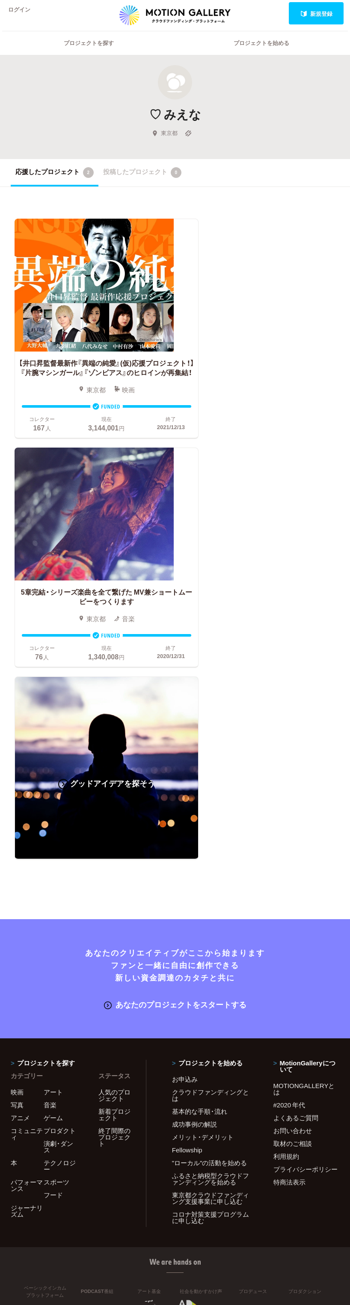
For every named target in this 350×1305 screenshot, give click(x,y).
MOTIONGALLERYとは (304, 842)
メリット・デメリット (203, 890)
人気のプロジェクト (114, 848)
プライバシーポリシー (305, 922)
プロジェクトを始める (261, 54)
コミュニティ (27, 887)
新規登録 (316, 13)
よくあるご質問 (295, 870)
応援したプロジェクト (54, 183)
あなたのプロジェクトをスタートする (175, 758)
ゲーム (53, 870)
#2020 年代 (289, 858)
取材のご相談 (292, 896)
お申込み (185, 832)
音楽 (50, 858)
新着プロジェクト (114, 867)
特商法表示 (289, 935)
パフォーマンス (27, 938)
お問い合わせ (292, 883)
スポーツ (56, 935)
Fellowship (187, 903)
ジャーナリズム (27, 964)
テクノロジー (60, 919)
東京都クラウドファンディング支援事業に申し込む (210, 951)
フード (53, 948)
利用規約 (286, 909)
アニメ (20, 870)
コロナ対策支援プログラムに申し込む (210, 970)
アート (53, 845)
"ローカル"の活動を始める (209, 915)
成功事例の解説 (194, 877)
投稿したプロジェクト (142, 183)
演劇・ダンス (58, 900)
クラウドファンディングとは (210, 848)
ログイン (23, 13)
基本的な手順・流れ (199, 864)
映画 (17, 845)
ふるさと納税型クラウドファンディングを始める (210, 932)
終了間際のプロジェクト (114, 890)
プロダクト (60, 883)
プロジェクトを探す (89, 54)
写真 (17, 858)
